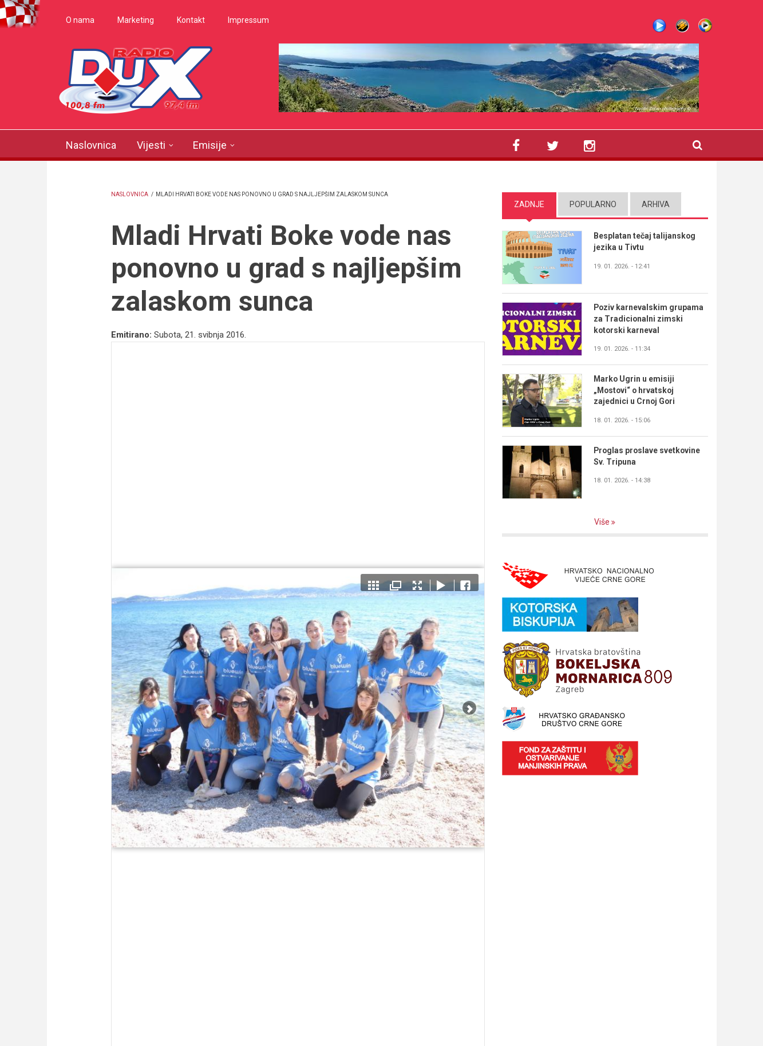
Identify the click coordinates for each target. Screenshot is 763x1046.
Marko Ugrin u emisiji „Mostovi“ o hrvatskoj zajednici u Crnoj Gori (635, 390)
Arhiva (656, 204)
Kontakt (191, 20)
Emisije (210, 145)
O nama (80, 20)
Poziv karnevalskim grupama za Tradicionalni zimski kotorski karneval (649, 319)
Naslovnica (91, 145)
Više (602, 521)
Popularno (593, 204)
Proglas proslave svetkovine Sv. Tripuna (648, 456)
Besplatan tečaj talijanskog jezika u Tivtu (645, 241)
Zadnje (529, 204)
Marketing (135, 20)
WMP (705, 25)
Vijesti (151, 145)
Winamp (682, 25)
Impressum (248, 20)
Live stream (659, 25)
